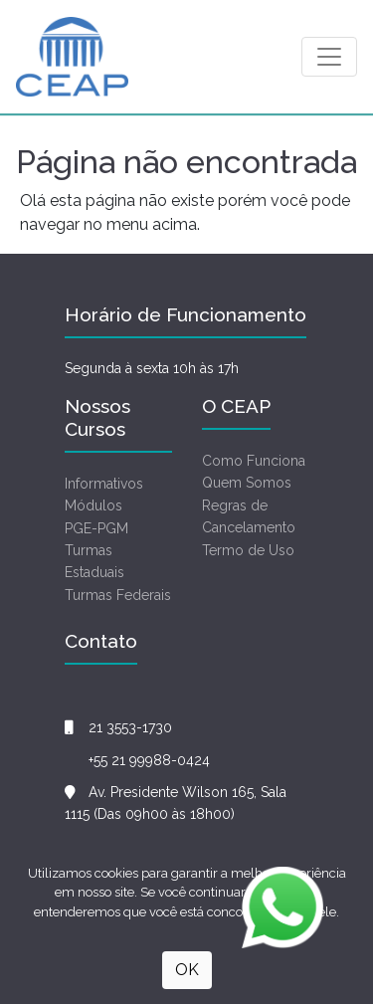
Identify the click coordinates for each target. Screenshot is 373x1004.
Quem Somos (246, 483)
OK (187, 969)
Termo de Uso (248, 550)
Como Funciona (253, 461)
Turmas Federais (118, 595)
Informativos (104, 484)
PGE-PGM (96, 528)
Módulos (93, 505)
